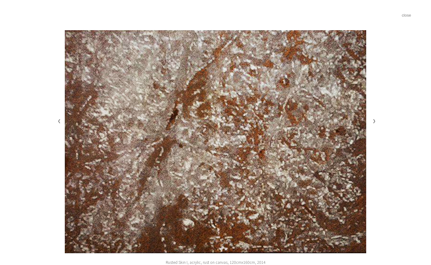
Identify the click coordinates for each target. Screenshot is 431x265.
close (406, 15)
